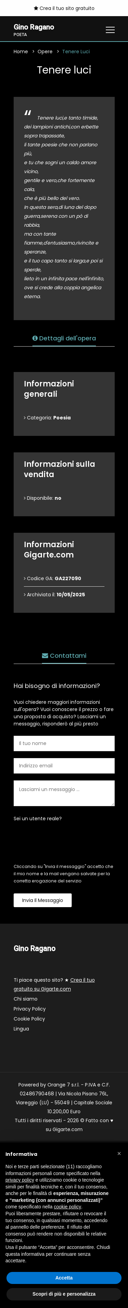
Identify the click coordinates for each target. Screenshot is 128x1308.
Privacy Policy (30, 1009)
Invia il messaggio (42, 900)
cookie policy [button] (67, 1206)
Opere (45, 51)
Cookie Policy (29, 1019)
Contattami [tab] (64, 656)
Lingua (21, 1029)
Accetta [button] (64, 1278)
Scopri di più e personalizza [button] (63, 1294)
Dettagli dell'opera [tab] (64, 338)
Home (21, 51)
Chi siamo (26, 999)
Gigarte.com (68, 1129)
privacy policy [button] (19, 1180)
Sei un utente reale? (38, 818)
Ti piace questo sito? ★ (54, 985)
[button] (119, 1153)
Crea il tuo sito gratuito (64, 8)
